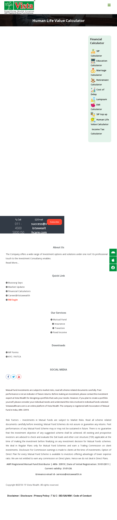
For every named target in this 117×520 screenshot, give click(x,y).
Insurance (60, 315)
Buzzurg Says (15, 274)
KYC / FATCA (14, 348)
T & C (54, 487)
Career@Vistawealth (19, 286)
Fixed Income (60, 323)
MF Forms (13, 343)
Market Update (16, 278)
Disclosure (26, 487)
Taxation (60, 319)
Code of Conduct (82, 487)
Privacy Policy (41, 487)
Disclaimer (13, 487)
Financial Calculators (19, 282)
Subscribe (107, 222)
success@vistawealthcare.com (69, 226)
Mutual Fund (60, 311)
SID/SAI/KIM (65, 487)
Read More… (12, 254)
